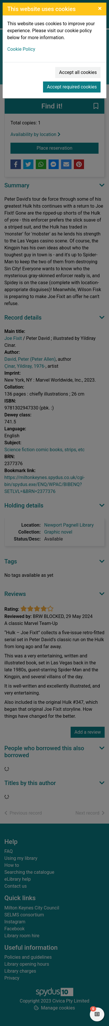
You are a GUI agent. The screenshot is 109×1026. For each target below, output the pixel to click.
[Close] (99, 8)
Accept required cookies (72, 87)
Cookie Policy (21, 49)
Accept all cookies (78, 72)
